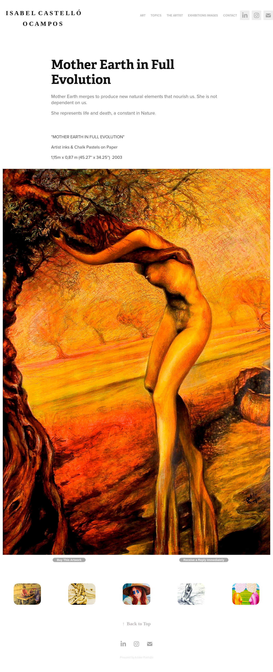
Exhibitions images (203, 15)
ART (143, 15)
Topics (156, 15)
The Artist (175, 15)
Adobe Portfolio (144, 657)
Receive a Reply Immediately (203, 560)
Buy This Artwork (69, 560)
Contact (230, 15)
